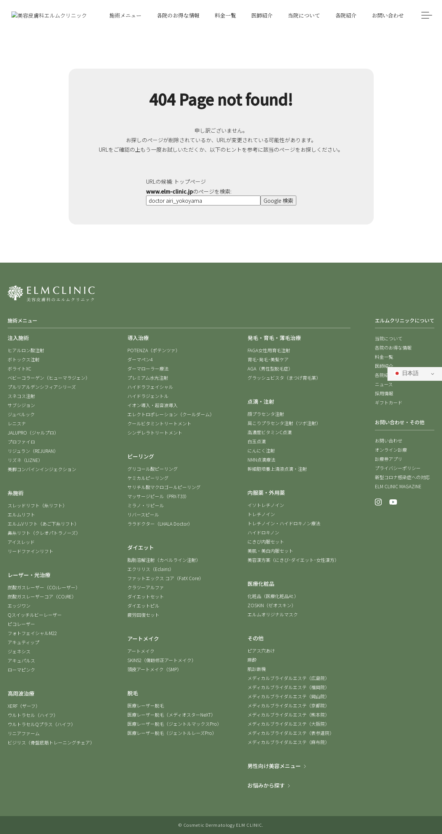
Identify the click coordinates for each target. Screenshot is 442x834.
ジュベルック (21, 414)
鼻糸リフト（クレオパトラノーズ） (44, 532)
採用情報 (384, 393)
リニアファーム (24, 733)
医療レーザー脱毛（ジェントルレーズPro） (172, 733)
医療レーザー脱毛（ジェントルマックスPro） (174, 723)
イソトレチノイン (266, 505)
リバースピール (143, 514)
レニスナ (17, 423)
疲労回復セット (143, 614)
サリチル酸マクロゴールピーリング (164, 487)
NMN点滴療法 (261, 459)
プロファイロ (21, 441)
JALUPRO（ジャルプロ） (33, 432)
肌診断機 (257, 669)
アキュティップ (23, 642)
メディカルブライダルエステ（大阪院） (288, 723)
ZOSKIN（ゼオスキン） (272, 605)
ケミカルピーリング (148, 478)
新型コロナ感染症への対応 (402, 477)
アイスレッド (21, 542)
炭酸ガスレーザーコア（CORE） (42, 596)
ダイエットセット (145, 596)
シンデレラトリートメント (154, 432)
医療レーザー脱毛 (145, 705)
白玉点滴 (257, 441)
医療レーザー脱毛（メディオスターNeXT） (171, 714)
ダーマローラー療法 (148, 368)
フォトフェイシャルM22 (32, 633)
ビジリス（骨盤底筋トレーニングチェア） (51, 742)
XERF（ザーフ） (24, 705)
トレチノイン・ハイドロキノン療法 (284, 523)
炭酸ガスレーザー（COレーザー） (44, 587)
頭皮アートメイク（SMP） (154, 669)
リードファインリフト (30, 551)
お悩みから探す (266, 785)
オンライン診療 (391, 449)
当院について (388, 338)
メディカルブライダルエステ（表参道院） (291, 733)
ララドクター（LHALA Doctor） (160, 523)
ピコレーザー (21, 624)
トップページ (190, 181)
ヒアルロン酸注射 (26, 350)
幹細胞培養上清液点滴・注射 (277, 468)
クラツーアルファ (145, 587)
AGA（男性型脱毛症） (270, 368)
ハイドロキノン (263, 532)
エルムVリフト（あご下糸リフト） (43, 523)
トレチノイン (261, 514)
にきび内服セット (266, 541)
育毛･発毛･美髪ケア (268, 359)
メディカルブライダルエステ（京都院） (288, 705)
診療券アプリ (388, 458)
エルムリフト (21, 514)
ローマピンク (21, 669)
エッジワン (19, 605)
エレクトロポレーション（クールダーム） (170, 414)
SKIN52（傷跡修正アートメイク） (161, 660)
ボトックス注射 (24, 359)
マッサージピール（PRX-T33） (158, 496)
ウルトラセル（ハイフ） (33, 715)
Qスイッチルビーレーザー (35, 614)
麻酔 (252, 659)
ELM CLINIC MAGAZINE (398, 486)
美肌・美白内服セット (270, 550)
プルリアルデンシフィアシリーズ (42, 386)
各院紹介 (384, 375)
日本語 (406, 373)
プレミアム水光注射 (147, 377)
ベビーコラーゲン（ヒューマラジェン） (49, 377)
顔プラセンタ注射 (266, 414)
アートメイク (140, 651)
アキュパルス (21, 660)
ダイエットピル (143, 605)
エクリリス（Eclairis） (150, 569)
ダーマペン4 (140, 359)
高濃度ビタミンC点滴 (270, 432)
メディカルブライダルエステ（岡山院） (288, 696)
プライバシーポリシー (398, 468)
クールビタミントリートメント (159, 423)
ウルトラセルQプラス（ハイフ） (42, 724)
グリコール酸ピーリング (152, 468)
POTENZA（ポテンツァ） (153, 350)
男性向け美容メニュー (274, 766)
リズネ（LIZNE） (25, 460)
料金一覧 (384, 356)
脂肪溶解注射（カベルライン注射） (164, 560)
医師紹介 (384, 365)
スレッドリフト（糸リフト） (37, 505)
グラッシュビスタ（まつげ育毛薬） (284, 377)
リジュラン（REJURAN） (33, 450)
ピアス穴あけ (261, 650)
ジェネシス (19, 651)
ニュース (384, 384)
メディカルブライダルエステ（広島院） (288, 678)
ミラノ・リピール (145, 505)
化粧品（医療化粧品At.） (273, 596)
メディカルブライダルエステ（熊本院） (288, 714)
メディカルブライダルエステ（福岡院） (288, 687)
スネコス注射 (21, 396)
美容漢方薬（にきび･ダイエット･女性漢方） (293, 560)
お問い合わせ (388, 440)
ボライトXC (19, 368)
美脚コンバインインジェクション (42, 469)
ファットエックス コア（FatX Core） (165, 578)
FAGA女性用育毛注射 (269, 350)
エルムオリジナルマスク (273, 614)
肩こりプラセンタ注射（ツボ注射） (284, 423)
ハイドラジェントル (148, 396)
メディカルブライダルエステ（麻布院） (288, 742)
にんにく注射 (261, 450)
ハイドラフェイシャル (150, 386)
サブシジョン (21, 405)
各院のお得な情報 (393, 347)
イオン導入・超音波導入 (152, 405)
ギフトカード (388, 402)
